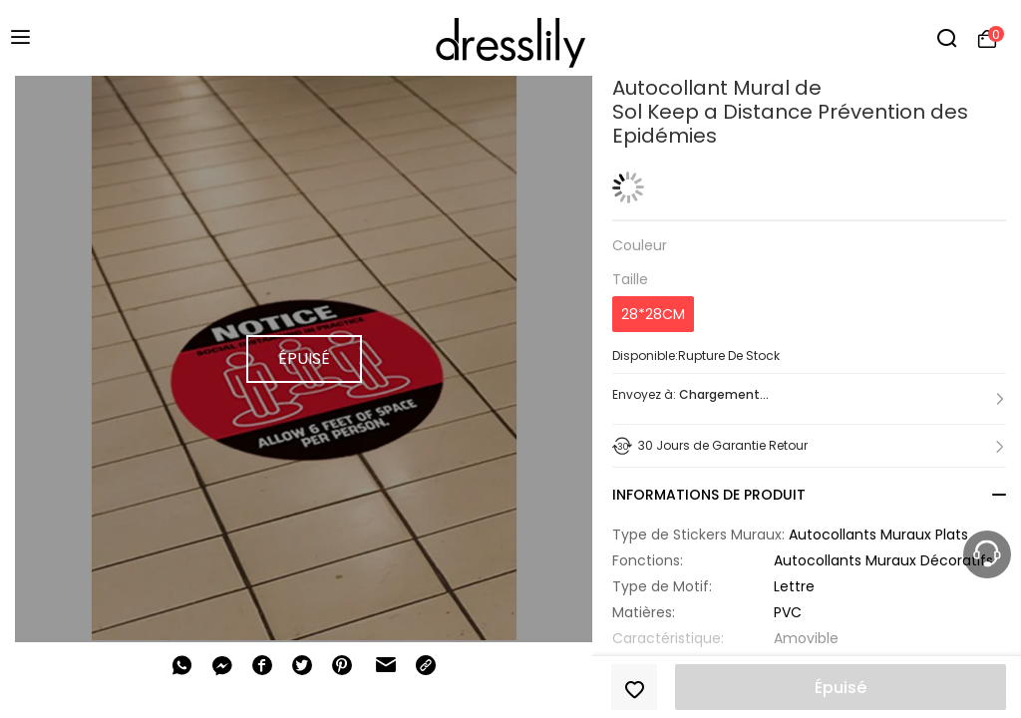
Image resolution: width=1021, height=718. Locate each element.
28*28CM (653, 314)
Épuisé (840, 687)
